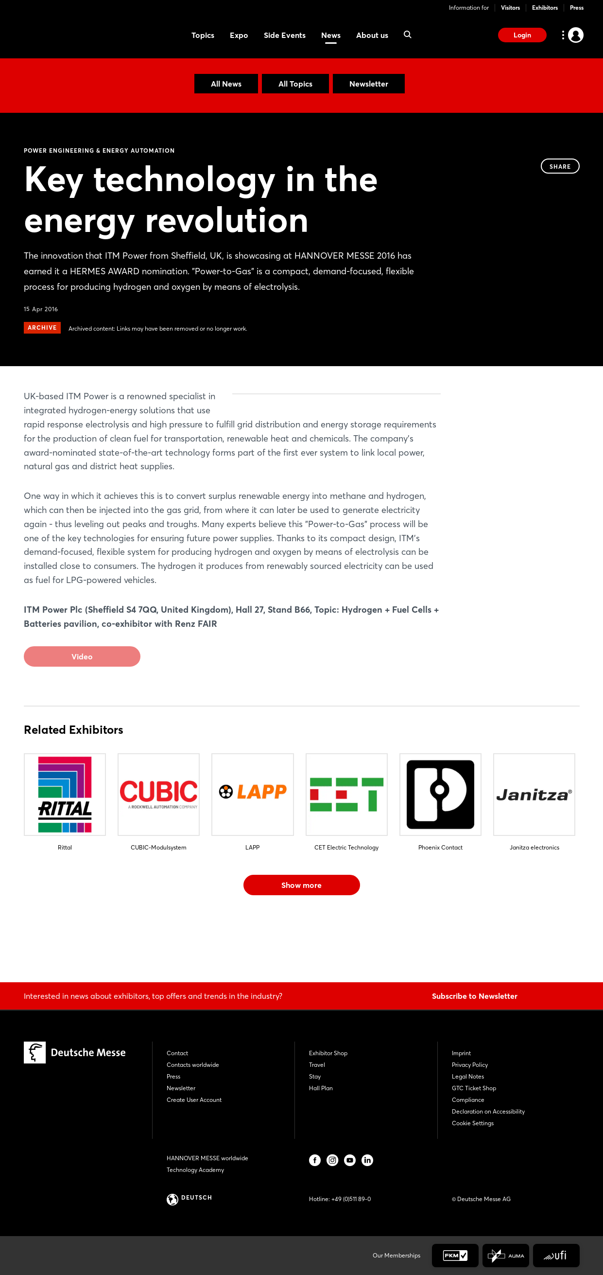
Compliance (468, 1099)
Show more (301, 941)
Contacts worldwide (193, 1064)
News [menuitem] (331, 35)
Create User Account (194, 1099)
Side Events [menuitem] (285, 35)
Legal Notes (468, 1076)
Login (522, 35)
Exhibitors (545, 7)
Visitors (510, 7)
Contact (177, 1053)
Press (577, 7)
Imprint (461, 1053)
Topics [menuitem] (202, 35)
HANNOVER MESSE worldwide (207, 1158)
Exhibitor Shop (328, 1053)
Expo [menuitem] (239, 35)
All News (226, 84)
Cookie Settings (473, 1123)
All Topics (295, 84)
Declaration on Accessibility (488, 1111)
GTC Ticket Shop (474, 1088)
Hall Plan (321, 1088)
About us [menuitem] (372, 35)
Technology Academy (195, 1169)
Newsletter (368, 84)
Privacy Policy (470, 1064)
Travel (317, 1064)
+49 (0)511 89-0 (351, 1199)
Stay (315, 1076)
